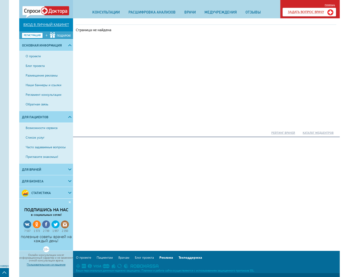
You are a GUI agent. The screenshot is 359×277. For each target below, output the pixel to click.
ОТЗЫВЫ (253, 12)
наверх (4, 265)
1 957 (55, 231)
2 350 (65, 231)
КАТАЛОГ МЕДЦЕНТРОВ (318, 132)
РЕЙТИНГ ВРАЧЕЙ (283, 132)
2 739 (46, 231)
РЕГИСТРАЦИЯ (32, 35)
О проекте (83, 257)
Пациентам (105, 257)
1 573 (37, 231)
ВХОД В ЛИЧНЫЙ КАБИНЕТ (46, 24)
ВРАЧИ (190, 12)
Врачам (123, 257)
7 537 (27, 231)
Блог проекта (144, 257)
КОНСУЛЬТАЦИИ (106, 12)
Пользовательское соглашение (46, 264)
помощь (330, 4)
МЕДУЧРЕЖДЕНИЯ (220, 12)
